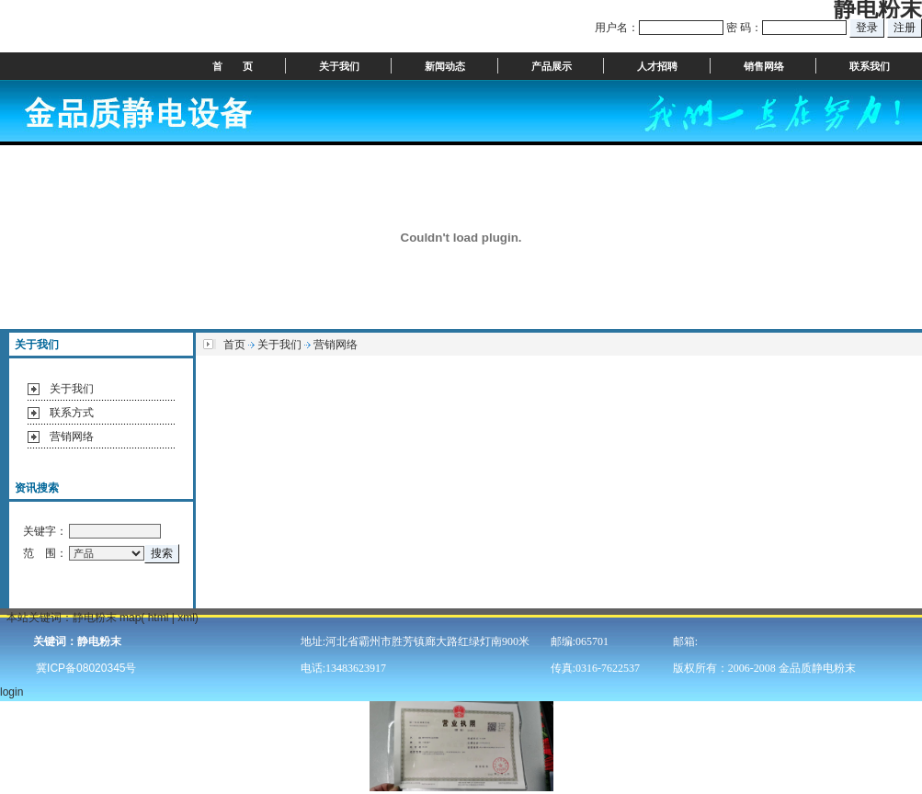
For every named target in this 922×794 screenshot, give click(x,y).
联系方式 (72, 412)
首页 (234, 344)
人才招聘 (657, 66)
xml (186, 617)
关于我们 (339, 66)
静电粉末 (95, 617)
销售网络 (764, 66)
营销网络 (72, 436)
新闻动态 (445, 66)
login (13, 692)
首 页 (232, 66)
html (158, 617)
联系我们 (869, 66)
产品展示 (551, 66)
